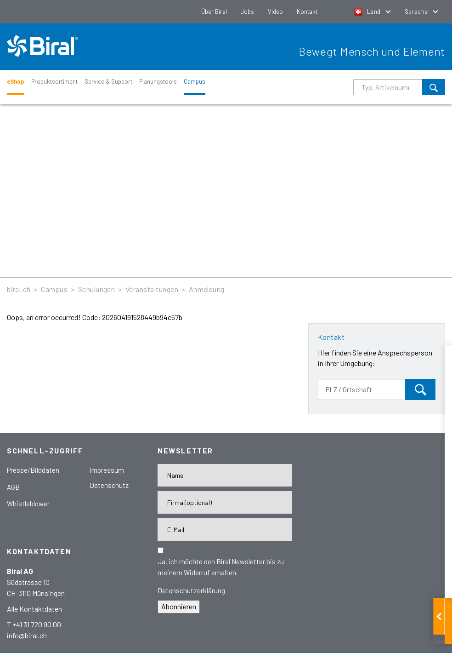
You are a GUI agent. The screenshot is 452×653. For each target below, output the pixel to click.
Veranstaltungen (151, 289)
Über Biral (214, 11)
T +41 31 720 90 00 (34, 624)
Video (275, 11)
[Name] (225, 475)
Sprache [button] (417, 11)
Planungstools (158, 81)
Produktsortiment (54, 81)
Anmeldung (207, 289)
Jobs (247, 11)
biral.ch (19, 289)
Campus (194, 81)
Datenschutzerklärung (191, 590)
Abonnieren (178, 606)
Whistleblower (28, 503)
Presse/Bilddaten (33, 470)
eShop (15, 81)
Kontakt (307, 11)
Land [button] (368, 11)
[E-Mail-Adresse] (225, 529)
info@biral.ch (27, 635)
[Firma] (225, 502)
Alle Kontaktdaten (34, 608)
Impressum (107, 470)
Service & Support (108, 81)
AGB (13, 487)
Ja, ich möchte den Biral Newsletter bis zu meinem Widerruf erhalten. (221, 567)
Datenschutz (109, 485)
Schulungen (96, 289)
